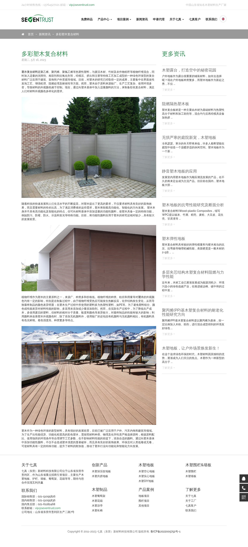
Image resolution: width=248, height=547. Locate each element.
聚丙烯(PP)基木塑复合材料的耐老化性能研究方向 (192, 312)
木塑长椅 (97, 510)
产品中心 (105, 19)
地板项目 (144, 495)
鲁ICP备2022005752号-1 (166, 531)
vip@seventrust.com (81, 4)
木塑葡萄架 (98, 495)
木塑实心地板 (147, 476)
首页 (28, 34)
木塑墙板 (190, 476)
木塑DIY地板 (146, 481)
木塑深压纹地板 (101, 471)
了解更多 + (168, 89)
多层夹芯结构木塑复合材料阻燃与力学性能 (193, 274)
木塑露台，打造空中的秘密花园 (189, 70)
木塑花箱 (97, 500)
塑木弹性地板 (173, 238)
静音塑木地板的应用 (179, 171)
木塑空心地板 (147, 471)
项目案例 (124, 19)
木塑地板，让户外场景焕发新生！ (191, 348)
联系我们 (211, 19)
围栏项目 (144, 500)
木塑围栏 (190, 471)
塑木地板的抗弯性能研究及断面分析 (193, 205)
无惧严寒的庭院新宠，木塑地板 (189, 137)
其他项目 (144, 505)
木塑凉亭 (97, 505)
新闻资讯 (142, 19)
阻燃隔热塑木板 (175, 103)
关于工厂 (190, 500)
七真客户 (195, 19)
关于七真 (177, 19)
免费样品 (87, 19)
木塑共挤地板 (100, 476)
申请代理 (158, 19)
